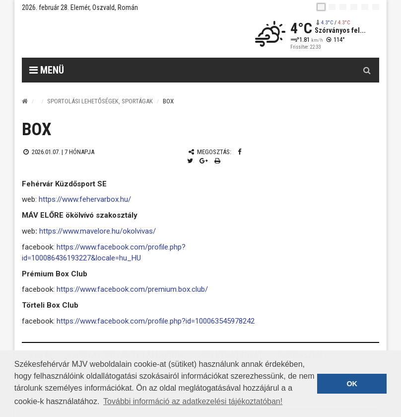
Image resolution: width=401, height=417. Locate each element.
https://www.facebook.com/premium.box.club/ (132, 289)
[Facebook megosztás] (239, 152)
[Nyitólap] (25, 101)
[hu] (321, 7)
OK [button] (351, 384)
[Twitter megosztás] (190, 161)
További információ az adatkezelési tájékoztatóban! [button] (192, 401)
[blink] (375, 7)
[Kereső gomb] (366, 70)
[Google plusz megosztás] (204, 161)
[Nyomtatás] (217, 161)
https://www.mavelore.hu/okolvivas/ (97, 231)
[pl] (342, 7)
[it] (364, 7)
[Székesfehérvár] (113, 35)
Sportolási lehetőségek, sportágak (100, 101)
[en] (332, 7)
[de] (353, 7)
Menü (46, 70)
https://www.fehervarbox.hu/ (84, 199)
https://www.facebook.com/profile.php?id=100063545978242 (156, 321)
